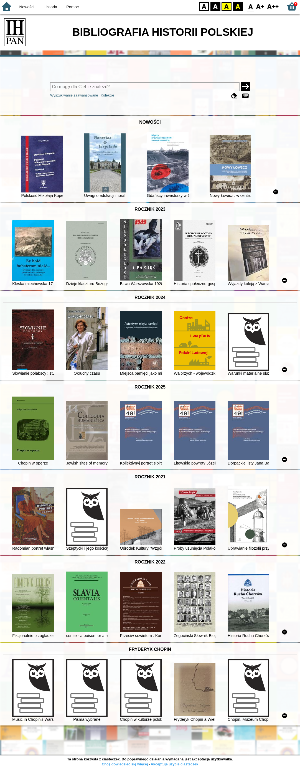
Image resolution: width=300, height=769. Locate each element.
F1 (260, 6)
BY (238, 6)
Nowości (26, 7)
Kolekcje (107, 95)
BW (215, 6)
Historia (50, 7)
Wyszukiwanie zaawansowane (74, 95)
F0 (250, 6)
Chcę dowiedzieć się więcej (125, 764)
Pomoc (72, 7)
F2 (273, 6)
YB (226, 6)
